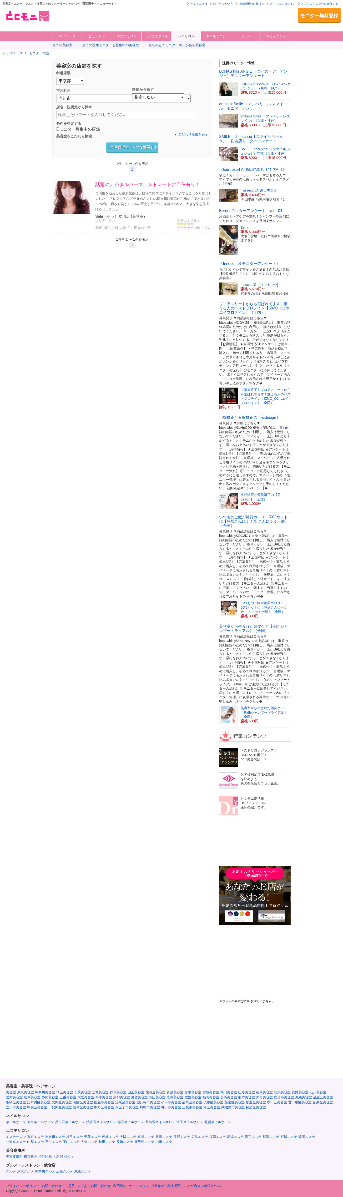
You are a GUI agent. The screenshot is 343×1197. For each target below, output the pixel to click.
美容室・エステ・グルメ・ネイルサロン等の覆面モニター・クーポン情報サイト (27, 16)
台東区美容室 (323, 1102)
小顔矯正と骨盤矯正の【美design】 (249, 417)
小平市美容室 (171, 1102)
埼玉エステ (74, 1137)
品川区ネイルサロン (70, 1122)
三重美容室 (68, 1097)
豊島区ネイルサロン (160, 1122)
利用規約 (119, 1186)
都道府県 (63, 73)
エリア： (102, 220)
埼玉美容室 (64, 1092)
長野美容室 (300, 1092)
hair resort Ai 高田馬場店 (259, 190)
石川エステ (53, 1142)
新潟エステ (235, 1137)
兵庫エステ (164, 1137)
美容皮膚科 (14, 1156)
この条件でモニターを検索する (132, 147)
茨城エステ (110, 1137)
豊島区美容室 (83, 1107)
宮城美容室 (210, 1092)
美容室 (11, 1092)
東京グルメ (25, 1171)
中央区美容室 (37, 1107)
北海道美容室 (156, 1092)
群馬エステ (271, 1137)
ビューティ (97, 36)
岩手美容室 (193, 1092)
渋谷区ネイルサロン (101, 1122)
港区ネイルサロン (130, 1122)
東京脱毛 (30, 1156)
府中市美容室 (150, 1107)
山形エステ (164, 1142)
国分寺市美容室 (148, 1102)
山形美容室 (246, 1092)
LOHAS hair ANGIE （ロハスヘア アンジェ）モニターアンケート (253, 73)
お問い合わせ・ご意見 (58, 1186)
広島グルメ (64, 1171)
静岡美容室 (50, 1097)
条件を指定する (68, 123)
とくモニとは (198, 3)
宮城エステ (289, 1137)
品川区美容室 (192, 1102)
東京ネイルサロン (40, 1122)
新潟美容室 (282, 1092)
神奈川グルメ (45, 1171)
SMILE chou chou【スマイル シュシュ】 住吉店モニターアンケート (251, 139)
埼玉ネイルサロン (190, 1122)
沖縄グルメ (82, 1171)
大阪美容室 (85, 1097)
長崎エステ (124, 1142)
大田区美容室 (62, 1102)
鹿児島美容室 (284, 1097)
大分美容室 (264, 1097)
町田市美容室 (171, 1107)
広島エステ (199, 1137)
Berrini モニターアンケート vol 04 (250, 211)
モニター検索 (39, 53)
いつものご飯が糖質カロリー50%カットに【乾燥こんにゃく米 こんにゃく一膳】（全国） (254, 521)
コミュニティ (276, 36)
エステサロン (127, 36)
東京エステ (35, 1137)
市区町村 (63, 91)
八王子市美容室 (127, 1107)
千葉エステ (92, 1137)
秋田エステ (107, 1142)
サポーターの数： (190, 228)
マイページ (67, 36)
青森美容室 (175, 1092)
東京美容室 (25, 1092)
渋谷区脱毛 (46, 1156)
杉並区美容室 (256, 1102)
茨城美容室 (100, 1092)
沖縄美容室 (303, 1097)
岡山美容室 (157, 1097)
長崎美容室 (228, 1097)
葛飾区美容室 (83, 1102)
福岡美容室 (210, 1097)
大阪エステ (128, 1137)
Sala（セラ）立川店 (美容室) (120, 216)
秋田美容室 (228, 1092)
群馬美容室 (118, 1092)
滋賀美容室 (139, 1097)
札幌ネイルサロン (217, 1122)
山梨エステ (35, 1142)
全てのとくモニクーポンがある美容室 (177, 45)
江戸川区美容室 (38, 1102)
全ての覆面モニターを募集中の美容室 (110, 45)
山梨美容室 (136, 1092)
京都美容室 (121, 1097)
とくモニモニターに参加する (319, 3)
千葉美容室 (82, 1092)
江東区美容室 (125, 1102)
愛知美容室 (14, 1097)
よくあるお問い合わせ (94, 1186)
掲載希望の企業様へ (251, 3)
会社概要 (173, 1186)
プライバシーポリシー (22, 1186)
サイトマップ (139, 1186)
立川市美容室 (16, 1107)
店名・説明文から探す (74, 107)
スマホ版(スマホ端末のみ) (202, 1186)
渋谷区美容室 (213, 1102)
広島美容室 (175, 1097)
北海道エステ (16, 1142)
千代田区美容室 (60, 1107)
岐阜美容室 (32, 1097)
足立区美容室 (323, 1097)
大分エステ (89, 1142)
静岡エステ (306, 1137)
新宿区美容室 (235, 1102)
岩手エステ (253, 1137)
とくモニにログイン (283, 3)
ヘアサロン (186, 36)
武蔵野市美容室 (233, 1107)
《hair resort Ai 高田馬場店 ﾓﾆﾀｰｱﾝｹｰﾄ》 (253, 169)
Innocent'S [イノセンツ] (259, 285)
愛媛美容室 (193, 1097)
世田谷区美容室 (300, 1102)
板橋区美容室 (16, 1102)
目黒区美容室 (256, 1107)
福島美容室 (264, 1092)
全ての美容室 (62, 45)
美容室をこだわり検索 (74, 136)
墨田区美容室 (277, 1102)
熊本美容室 (246, 1097)
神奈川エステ (55, 1137)
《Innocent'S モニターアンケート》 (249, 264)
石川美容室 (318, 1092)
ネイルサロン (216, 36)
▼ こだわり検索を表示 (191, 134)
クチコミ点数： (188, 220)
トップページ (12, 53)
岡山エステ (71, 1142)
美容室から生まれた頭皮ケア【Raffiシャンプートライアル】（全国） (253, 628)
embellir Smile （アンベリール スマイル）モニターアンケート (251, 106)
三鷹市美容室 (192, 1107)
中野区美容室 (104, 1107)
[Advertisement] (144, 18)
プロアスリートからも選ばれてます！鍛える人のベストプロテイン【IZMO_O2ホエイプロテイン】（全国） (254, 308)
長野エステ (181, 1137)
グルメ (246, 36)
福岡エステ (217, 1137)
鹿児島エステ (144, 1142)
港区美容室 (211, 1107)
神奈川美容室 (45, 1092)
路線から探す (143, 89)
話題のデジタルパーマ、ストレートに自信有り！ (147, 184)
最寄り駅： (103, 228)
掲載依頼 (158, 1186)
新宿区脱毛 (64, 1156)
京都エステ (146, 1137)
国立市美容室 (104, 1102)
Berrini (245, 227)
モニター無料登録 (319, 15)
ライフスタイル (156, 36)
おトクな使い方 (223, 3)
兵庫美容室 (103, 1097)
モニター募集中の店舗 (78, 129)
